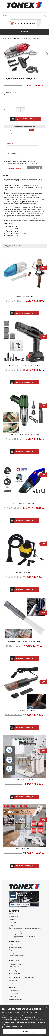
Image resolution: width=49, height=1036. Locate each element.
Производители (14, 990)
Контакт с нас (13, 980)
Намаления (12, 996)
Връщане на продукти (16, 983)
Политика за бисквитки (16, 956)
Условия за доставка (15, 947)
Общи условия (13, 953)
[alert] (24, 1020)
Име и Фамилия (12, 134)
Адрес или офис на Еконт (15, 153)
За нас (11, 944)
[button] (24, 1027)
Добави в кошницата (24, 313)
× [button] (46, 1007)
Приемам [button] (25, 1031)
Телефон (10, 143)
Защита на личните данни (17, 950)
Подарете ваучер (14, 993)
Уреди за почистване (13, 38)
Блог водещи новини (15, 999)
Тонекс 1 (4, 38)
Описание (5, 175)
